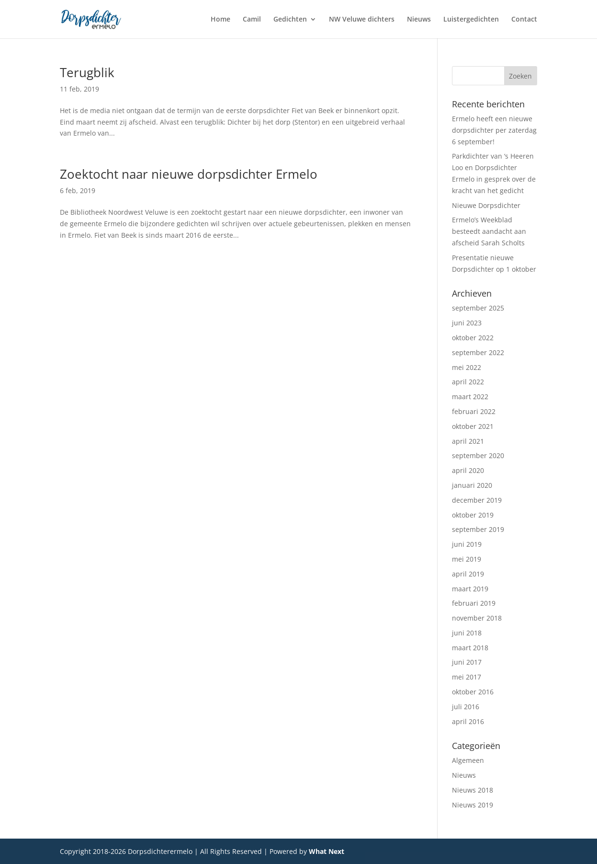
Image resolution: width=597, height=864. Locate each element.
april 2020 (468, 470)
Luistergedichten (471, 19)
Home (220, 19)
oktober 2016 (473, 691)
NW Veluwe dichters (361, 19)
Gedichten (290, 19)
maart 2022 (470, 396)
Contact (524, 19)
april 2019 (468, 573)
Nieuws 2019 (472, 804)
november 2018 (477, 617)
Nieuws (419, 19)
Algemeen (468, 760)
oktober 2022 (473, 337)
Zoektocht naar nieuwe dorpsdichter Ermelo (188, 174)
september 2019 (478, 529)
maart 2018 (470, 647)
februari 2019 (474, 603)
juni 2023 (467, 322)
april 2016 (468, 721)
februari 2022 (474, 411)
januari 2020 (472, 485)
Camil (252, 19)
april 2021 (468, 441)
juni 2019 (467, 544)
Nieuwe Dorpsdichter (486, 205)
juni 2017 (467, 662)
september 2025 (478, 307)
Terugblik (87, 72)
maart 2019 (470, 588)
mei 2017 (466, 676)
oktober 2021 (473, 426)
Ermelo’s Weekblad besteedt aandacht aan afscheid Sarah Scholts (489, 231)
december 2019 (477, 500)
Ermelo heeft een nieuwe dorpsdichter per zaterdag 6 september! (494, 130)
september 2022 (478, 352)
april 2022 (468, 381)
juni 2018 (467, 632)
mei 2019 (466, 559)
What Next (326, 851)
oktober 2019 (473, 514)
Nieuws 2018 (472, 790)
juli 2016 (465, 706)
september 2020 (478, 455)
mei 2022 (466, 367)
